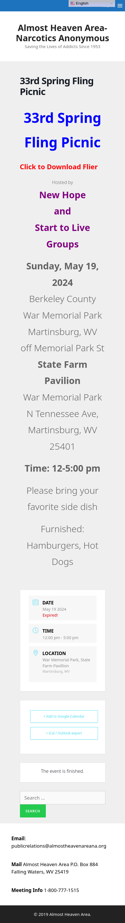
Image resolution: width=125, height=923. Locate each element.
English (79, 3)
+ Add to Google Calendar (64, 716)
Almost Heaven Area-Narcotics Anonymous (62, 33)
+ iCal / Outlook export (64, 733)
